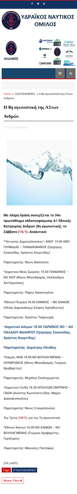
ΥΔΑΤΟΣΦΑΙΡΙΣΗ (25, 94)
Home (7, 94)
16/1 (22, 232)
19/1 (22, 418)
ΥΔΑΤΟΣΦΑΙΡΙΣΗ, (18, 127)
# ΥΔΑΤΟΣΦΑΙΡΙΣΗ (24, 470)
